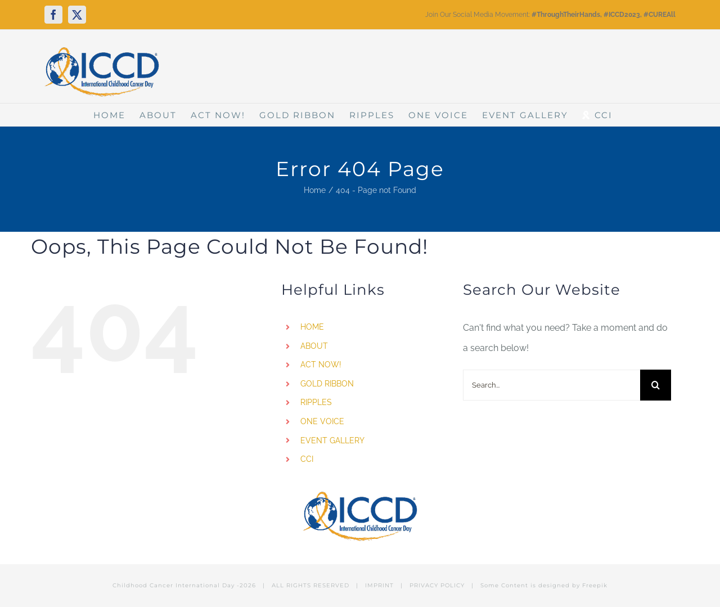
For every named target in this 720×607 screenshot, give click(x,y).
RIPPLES (316, 402)
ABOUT (314, 345)
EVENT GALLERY (332, 440)
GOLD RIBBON (327, 383)
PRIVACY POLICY (437, 585)
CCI (306, 459)
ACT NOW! (320, 364)
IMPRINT (379, 585)
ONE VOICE (322, 421)
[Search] (655, 385)
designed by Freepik (573, 585)
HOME (312, 326)
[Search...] (551, 385)
